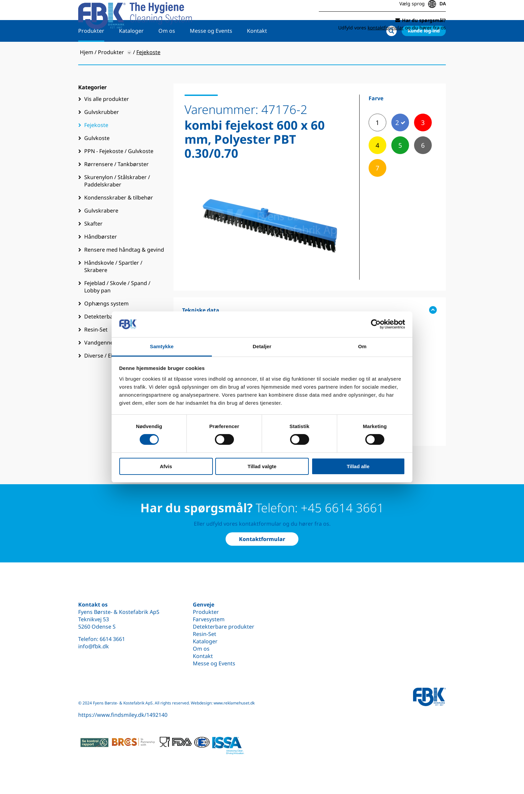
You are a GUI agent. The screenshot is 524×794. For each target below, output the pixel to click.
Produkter (91, 52)
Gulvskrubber (101, 133)
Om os (166, 52)
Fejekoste (96, 146)
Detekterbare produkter (223, 626)
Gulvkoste (97, 159)
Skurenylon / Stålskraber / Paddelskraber (117, 202)
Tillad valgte (262, 466)
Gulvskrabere (101, 232)
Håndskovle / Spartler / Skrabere (113, 288)
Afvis (166, 466)
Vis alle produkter (106, 120)
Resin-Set (204, 634)
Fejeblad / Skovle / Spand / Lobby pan (117, 308)
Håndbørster (100, 258)
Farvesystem (209, 619)
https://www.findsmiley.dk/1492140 (122, 714)
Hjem (86, 74)
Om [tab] (362, 346)
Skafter (93, 245)
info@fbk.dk (93, 646)
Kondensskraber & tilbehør (118, 219)
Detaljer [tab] (262, 346)
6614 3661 (112, 639)
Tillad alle (358, 466)
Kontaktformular (262, 539)
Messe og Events (211, 52)
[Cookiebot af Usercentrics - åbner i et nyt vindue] (376, 324)
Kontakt (257, 52)
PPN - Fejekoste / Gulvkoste (118, 172)
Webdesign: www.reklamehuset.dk (223, 703)
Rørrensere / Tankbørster (116, 185)
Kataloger (131, 52)
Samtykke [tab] (162, 346)
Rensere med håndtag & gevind (124, 271)
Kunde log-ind (424, 52)
